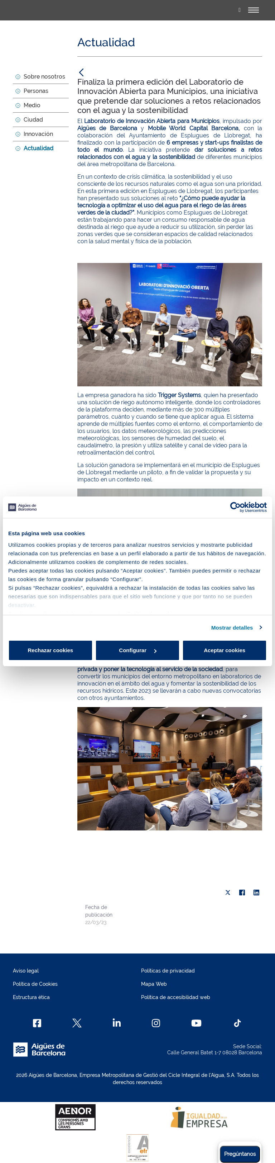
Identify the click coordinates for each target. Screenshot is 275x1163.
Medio (32, 105)
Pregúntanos (240, 1154)
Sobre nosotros (44, 76)
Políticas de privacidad (168, 971)
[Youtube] (196, 1023)
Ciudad (33, 119)
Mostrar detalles (232, 628)
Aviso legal (26, 971)
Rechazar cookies (50, 650)
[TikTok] (237, 1023)
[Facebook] (37, 1023)
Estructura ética (31, 997)
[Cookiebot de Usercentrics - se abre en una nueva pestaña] (235, 507)
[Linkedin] (117, 1023)
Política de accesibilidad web (175, 997)
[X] (227, 892)
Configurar (137, 650)
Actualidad (38, 148)
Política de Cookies (35, 984)
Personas (36, 91)
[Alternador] (253, 10)
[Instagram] (156, 1023)
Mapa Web (154, 984)
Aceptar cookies (224, 650)
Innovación (38, 134)
